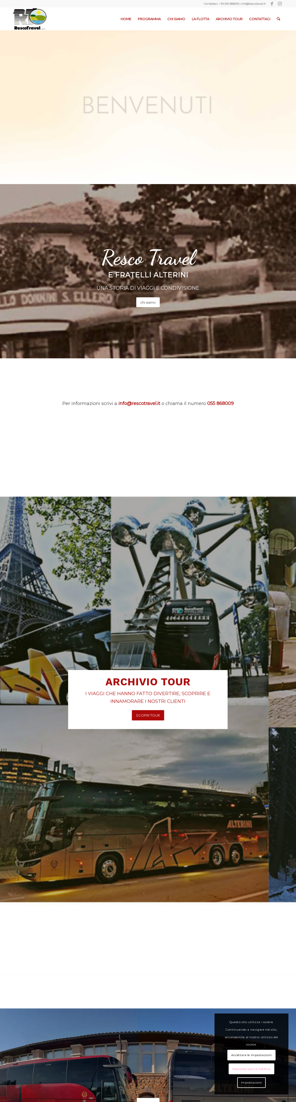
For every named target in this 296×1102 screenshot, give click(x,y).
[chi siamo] (148, 302)
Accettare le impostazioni (251, 1055)
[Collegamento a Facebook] (272, 4)
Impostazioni (251, 1082)
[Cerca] (278, 19)
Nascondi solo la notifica (251, 1069)
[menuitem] (125, 19)
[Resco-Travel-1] (30, 19)
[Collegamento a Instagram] (279, 4)
